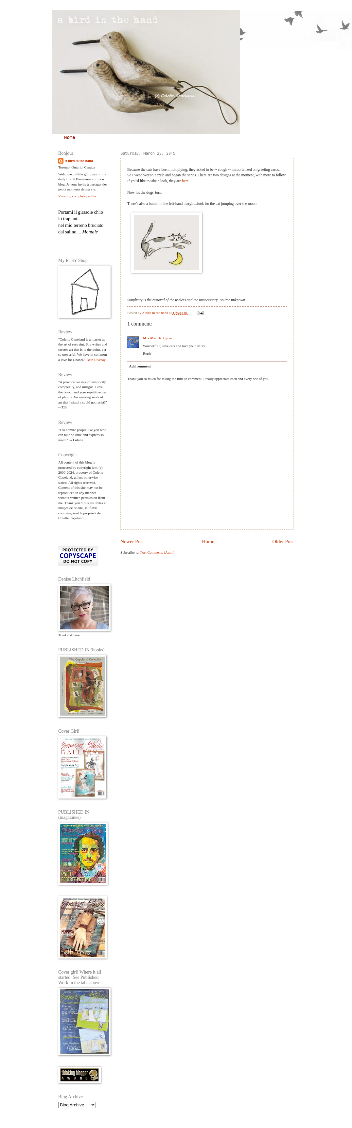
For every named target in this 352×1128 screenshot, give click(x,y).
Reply (147, 353)
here (185, 181)
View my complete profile (77, 196)
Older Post (283, 541)
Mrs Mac (150, 338)
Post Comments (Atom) (157, 552)
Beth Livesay (96, 360)
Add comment (140, 366)
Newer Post (132, 541)
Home (69, 137)
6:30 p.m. (166, 338)
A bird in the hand (79, 161)
